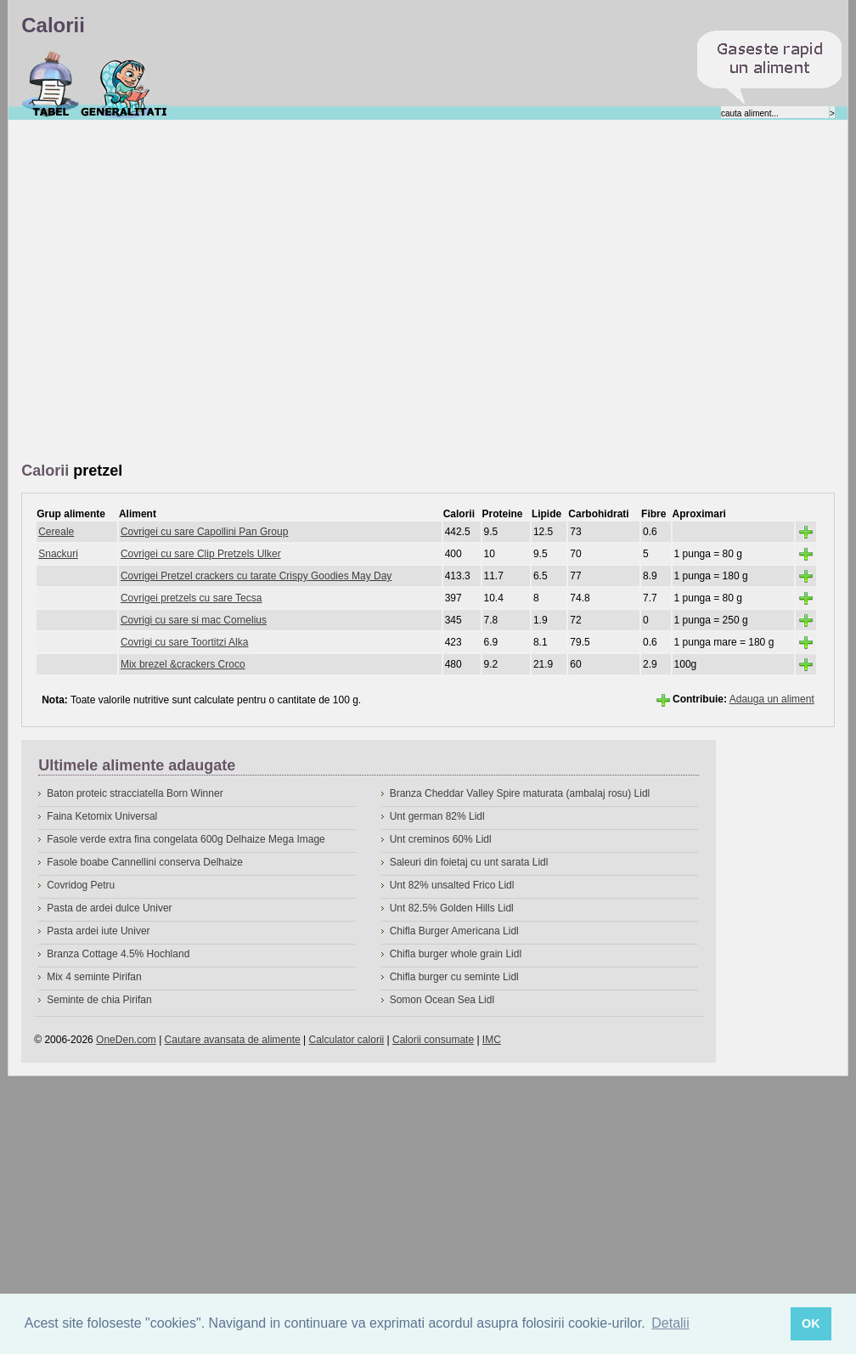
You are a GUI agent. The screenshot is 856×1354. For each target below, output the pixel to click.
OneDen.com (126, 1040)
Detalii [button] (670, 1323)
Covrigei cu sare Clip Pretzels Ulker (201, 554)
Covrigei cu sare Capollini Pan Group (204, 532)
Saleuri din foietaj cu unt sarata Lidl (469, 862)
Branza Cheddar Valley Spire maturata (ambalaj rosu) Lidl (520, 793)
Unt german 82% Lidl (437, 816)
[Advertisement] (173, 292)
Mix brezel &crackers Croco (183, 664)
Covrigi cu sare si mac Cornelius (194, 620)
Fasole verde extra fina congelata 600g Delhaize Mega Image (186, 839)
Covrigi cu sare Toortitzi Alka (185, 642)
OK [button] (811, 1323)
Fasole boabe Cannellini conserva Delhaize (145, 862)
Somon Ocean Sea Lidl (442, 1000)
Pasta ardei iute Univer (98, 931)
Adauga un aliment (771, 699)
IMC (491, 1040)
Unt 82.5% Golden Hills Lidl (452, 908)
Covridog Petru (81, 885)
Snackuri (58, 554)
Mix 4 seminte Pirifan (94, 977)
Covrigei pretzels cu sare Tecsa (191, 598)
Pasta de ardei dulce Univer (109, 908)
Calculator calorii (347, 1040)
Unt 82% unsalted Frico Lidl (452, 885)
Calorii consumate (433, 1040)
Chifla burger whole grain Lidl (455, 954)
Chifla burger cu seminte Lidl (454, 977)
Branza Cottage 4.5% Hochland (118, 954)
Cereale (56, 532)
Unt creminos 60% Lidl (441, 839)
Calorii (50, 84)
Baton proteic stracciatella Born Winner (134, 793)
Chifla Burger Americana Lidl (454, 931)
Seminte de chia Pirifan (99, 1000)
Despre (124, 84)
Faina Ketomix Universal (102, 816)
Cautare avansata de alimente (233, 1040)
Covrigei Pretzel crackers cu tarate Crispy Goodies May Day (256, 576)
